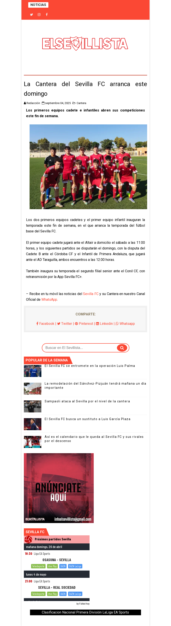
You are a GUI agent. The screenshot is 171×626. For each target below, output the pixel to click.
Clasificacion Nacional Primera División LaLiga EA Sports (85, 612)
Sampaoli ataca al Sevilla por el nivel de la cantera (87, 401)
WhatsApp (49, 299)
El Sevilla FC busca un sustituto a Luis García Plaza (87, 419)
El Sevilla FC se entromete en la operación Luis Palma (90, 366)
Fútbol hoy (84, 604)
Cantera (81, 103)
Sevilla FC (90, 294)
